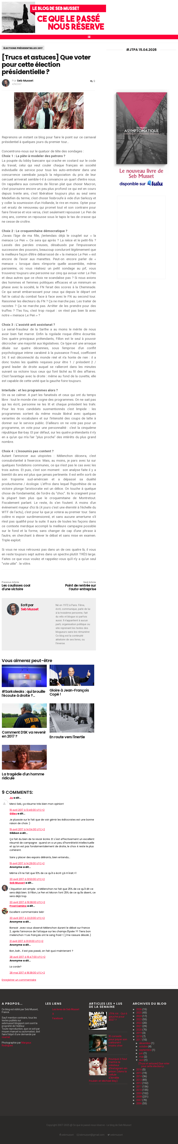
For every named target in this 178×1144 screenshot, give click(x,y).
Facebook (57, 1018)
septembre (145, 1050)
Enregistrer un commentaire (19, 980)
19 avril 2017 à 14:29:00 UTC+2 (27, 863)
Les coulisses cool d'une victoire (20, 586)
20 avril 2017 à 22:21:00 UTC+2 (27, 918)
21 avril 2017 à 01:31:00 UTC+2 (26, 941)
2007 (139, 1100)
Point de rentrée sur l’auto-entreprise (77, 586)
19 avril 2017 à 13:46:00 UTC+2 (27, 810)
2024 (139, 1016)
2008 (139, 1096)
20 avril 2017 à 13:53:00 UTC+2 (27, 879)
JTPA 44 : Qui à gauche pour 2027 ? (118, 1016)
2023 (139, 1019)
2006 (139, 1103)
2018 (139, 1036)
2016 (139, 1069)
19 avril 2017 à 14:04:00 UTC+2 (27, 829)
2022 (139, 1022)
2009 (139, 1093)
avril (141, 1060)
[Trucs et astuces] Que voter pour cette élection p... (154, 1065)
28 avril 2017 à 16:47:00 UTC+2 (27, 957)
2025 (139, 1012)
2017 (139, 1039)
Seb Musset (17, 883)
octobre (143, 1046)
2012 (139, 1083)
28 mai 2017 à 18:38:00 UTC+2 (27, 972)
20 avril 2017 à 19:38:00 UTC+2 (27, 902)
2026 (139, 1009)
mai (141, 1056)
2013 (139, 1079)
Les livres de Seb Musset (65, 1009)
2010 (139, 1089)
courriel (6, 1037)
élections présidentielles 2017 (23, 48)
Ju (11, 798)
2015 (139, 1073)
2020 (139, 1029)
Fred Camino (18, 906)
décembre (145, 1043)
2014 (139, 1076)
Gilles (13, 813)
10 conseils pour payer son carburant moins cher (118, 1040)
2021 (139, 1026)
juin (141, 1053)
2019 (139, 1033)
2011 (139, 1086)
